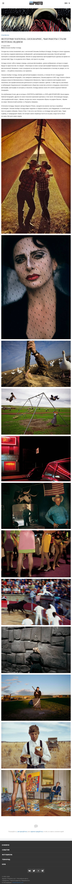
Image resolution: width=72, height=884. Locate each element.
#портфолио (5, 35)
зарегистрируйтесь (36, 831)
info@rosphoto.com (17, 882)
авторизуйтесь (22, 831)
